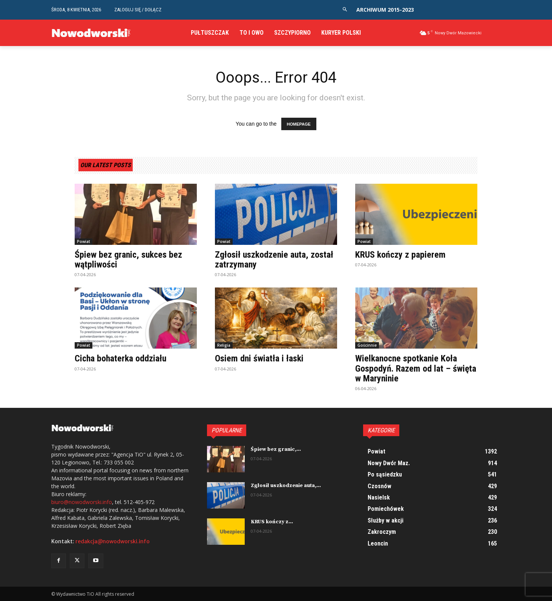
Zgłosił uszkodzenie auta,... (286, 485)
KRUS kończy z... (272, 521)
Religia (223, 345)
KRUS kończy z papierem (400, 254)
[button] (345, 9)
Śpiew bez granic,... (276, 449)
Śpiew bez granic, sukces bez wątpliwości (129, 259)
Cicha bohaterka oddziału (121, 358)
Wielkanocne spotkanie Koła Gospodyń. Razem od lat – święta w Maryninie (415, 368)
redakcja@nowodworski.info (112, 541)
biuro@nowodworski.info (81, 502)
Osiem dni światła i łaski (259, 358)
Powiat (83, 241)
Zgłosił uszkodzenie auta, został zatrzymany (274, 259)
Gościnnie (367, 345)
